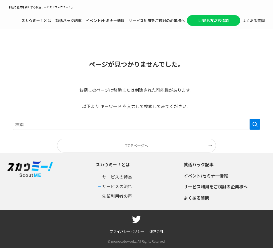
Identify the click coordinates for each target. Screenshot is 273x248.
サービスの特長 (117, 176)
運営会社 (156, 231)
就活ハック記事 (199, 164)
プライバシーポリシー (127, 231)
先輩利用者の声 (117, 196)
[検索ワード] (136, 124)
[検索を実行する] (255, 124)
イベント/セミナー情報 (206, 175)
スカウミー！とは (113, 164)
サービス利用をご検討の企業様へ (216, 186)
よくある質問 (196, 198)
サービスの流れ (117, 186)
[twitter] (136, 219)
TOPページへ (136, 145)
